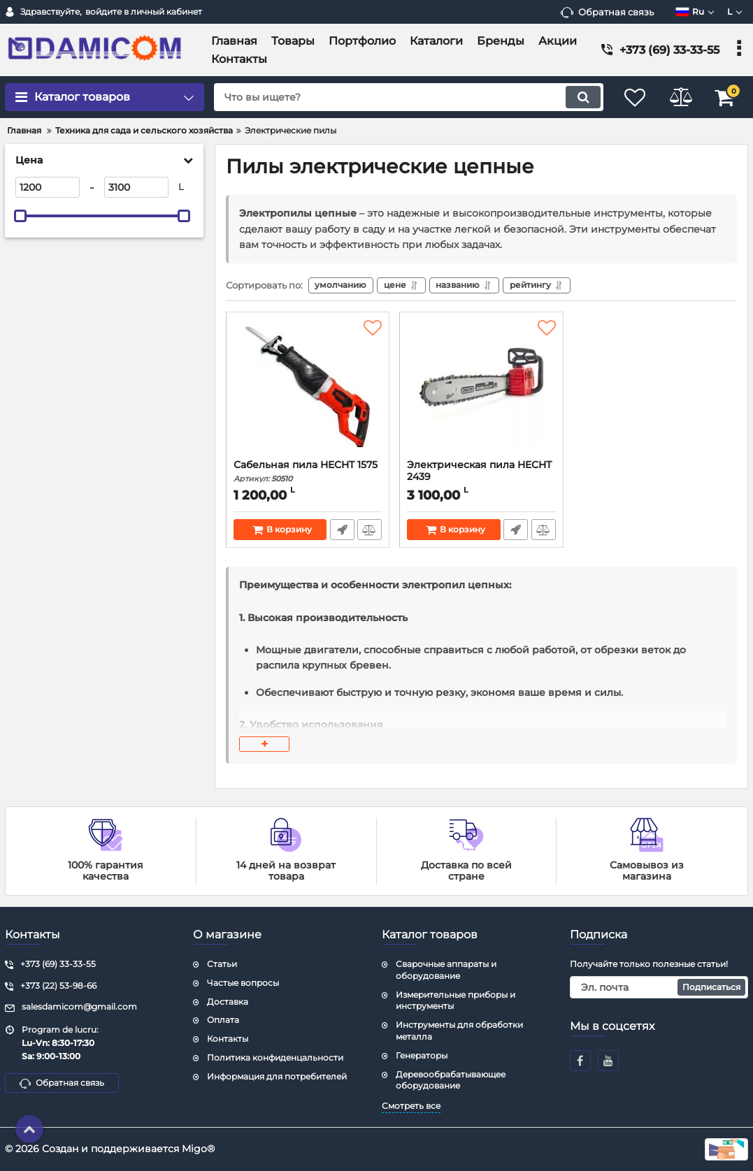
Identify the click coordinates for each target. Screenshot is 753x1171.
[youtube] (608, 1060)
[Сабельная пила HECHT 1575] (308, 390)
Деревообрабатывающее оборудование (450, 1080)
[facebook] (580, 1060)
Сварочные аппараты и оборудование (446, 970)
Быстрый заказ (341, 531)
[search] (402, 97)
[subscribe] (659, 987)
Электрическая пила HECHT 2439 (481, 478)
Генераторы (421, 1055)
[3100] (136, 187)
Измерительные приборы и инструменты (455, 1000)
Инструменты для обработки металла (459, 1030)
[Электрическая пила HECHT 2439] (481, 390)
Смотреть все (411, 1105)
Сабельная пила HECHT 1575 (308, 472)
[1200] (47, 187)
